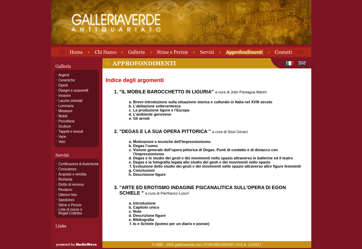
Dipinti (63, 85)
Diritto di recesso (71, 184)
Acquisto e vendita (73, 174)
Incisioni (65, 95)
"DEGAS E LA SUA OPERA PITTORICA (164, 131)
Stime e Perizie (70, 205)
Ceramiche (67, 80)
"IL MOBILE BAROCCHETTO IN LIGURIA (166, 91)
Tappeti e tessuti (71, 131)
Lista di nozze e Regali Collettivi (71, 211)
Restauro (66, 190)
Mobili (63, 116)
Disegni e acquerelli (73, 90)
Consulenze (68, 169)
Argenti (64, 75)
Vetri (62, 142)
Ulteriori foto (68, 195)
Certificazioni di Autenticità (79, 164)
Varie (62, 137)
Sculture (65, 126)
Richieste (66, 179)
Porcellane (67, 121)
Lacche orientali (71, 101)
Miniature (66, 111)
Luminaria (66, 106)
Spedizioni (66, 200)
